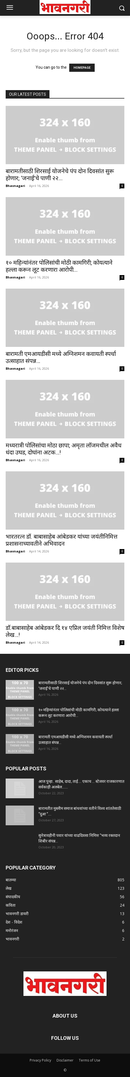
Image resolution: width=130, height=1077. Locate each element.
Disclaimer (65, 1060)
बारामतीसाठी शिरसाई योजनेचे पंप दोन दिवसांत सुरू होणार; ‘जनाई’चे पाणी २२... (60, 175)
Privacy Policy (40, 1060)
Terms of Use (89, 1060)
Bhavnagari (15, 186)
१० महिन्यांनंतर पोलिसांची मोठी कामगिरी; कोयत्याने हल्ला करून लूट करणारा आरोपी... (59, 266)
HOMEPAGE (81, 68)
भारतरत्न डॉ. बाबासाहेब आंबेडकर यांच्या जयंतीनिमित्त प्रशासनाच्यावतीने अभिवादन (62, 540)
